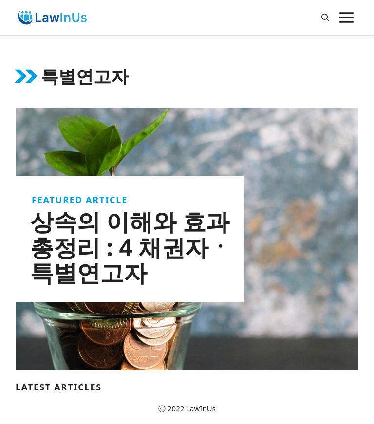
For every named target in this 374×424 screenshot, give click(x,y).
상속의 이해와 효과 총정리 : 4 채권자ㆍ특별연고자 (131, 247)
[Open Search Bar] (325, 17)
